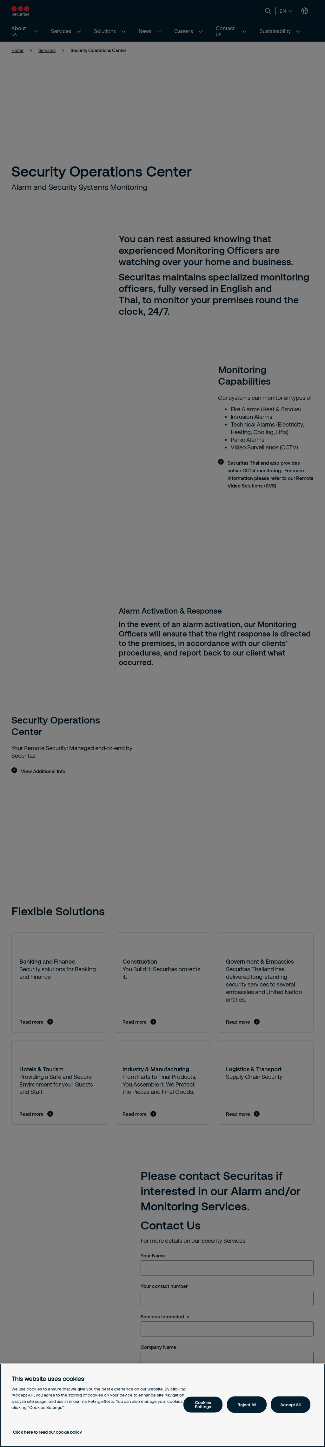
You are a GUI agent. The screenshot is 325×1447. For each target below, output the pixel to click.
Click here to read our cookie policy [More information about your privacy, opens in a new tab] (47, 1432)
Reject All (246, 1404)
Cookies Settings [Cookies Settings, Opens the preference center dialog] (203, 1404)
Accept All (290, 1404)
